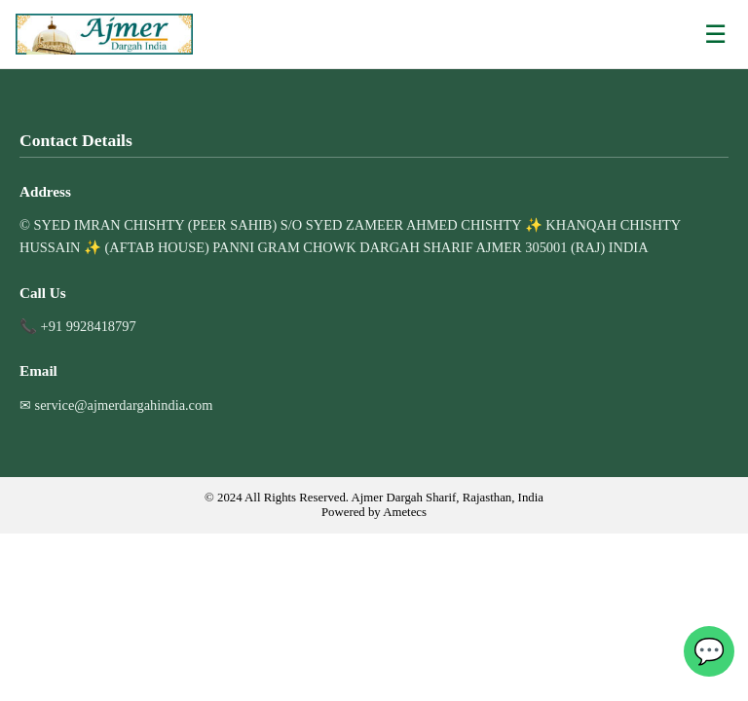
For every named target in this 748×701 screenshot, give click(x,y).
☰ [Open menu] (715, 34)
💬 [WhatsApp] (709, 652)
